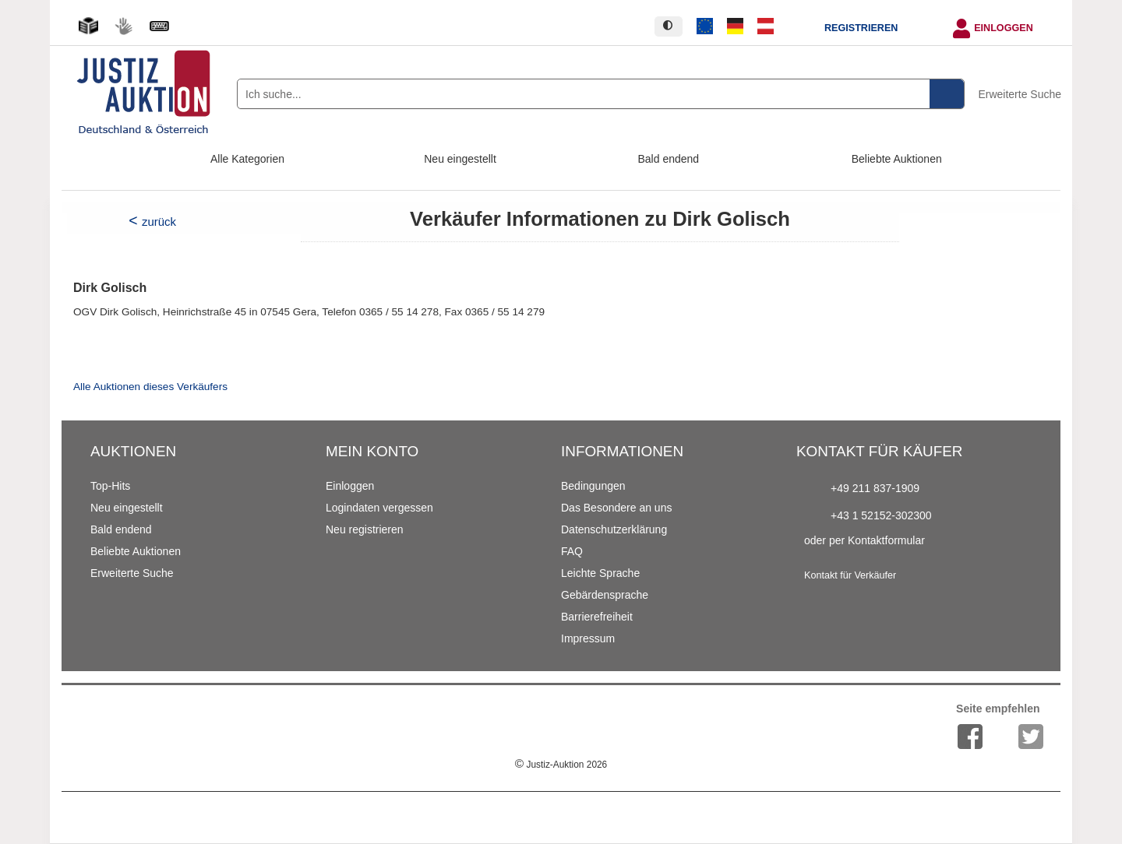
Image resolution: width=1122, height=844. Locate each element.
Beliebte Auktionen (897, 159)
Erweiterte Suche (1019, 94)
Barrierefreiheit (597, 616)
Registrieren (861, 28)
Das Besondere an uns (616, 507)
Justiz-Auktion (561, 764)
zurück (159, 221)
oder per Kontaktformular (864, 540)
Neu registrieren (365, 529)
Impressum (588, 638)
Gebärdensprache (604, 595)
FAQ (572, 551)
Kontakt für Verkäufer (850, 575)
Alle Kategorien (247, 159)
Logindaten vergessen (379, 507)
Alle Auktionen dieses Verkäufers (150, 386)
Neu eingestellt (460, 159)
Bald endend (669, 159)
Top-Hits (110, 486)
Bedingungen (593, 486)
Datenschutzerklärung (614, 529)
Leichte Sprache (600, 573)
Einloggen (1003, 28)
